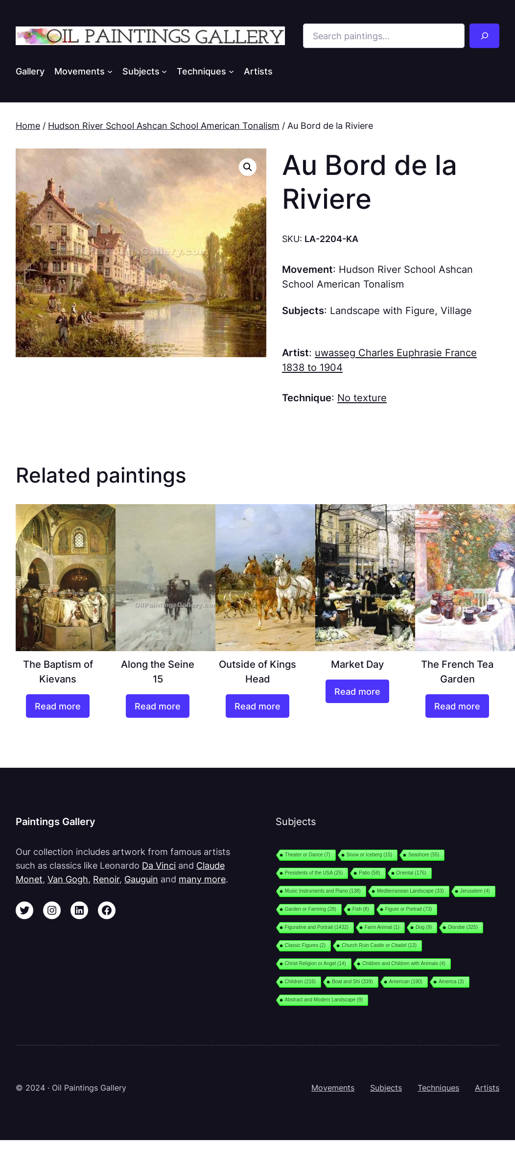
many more (202, 879)
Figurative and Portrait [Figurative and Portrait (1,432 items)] (317, 927)
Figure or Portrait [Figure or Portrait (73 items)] (408, 909)
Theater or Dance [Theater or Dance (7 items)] (307, 854)
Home (28, 125)
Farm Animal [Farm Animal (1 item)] (382, 927)
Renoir (106, 879)
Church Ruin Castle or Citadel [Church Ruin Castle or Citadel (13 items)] (379, 945)
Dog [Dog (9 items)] (424, 927)
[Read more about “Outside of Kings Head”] (258, 706)
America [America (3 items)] (451, 981)
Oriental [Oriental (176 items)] (411, 873)
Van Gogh (67, 879)
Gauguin (141, 879)
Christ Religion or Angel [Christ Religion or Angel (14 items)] (315, 963)
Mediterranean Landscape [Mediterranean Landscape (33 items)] (410, 891)
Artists (487, 1088)
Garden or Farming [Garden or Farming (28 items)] (310, 909)
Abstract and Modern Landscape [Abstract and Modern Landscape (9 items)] (324, 999)
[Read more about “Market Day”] (358, 691)
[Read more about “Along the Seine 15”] (158, 706)
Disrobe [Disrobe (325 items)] (463, 927)
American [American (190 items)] (405, 981)
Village (456, 310)
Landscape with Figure (382, 310)
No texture (362, 397)
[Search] (484, 36)
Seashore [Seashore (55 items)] (423, 854)
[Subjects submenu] (164, 71)
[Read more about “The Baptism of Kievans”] (58, 706)
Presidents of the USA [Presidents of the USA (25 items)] (314, 873)
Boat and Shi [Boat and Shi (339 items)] (352, 981)
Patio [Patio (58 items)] (369, 873)
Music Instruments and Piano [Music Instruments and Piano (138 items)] (323, 891)
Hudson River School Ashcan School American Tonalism (164, 125)
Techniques (438, 1088)
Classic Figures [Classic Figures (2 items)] (305, 945)
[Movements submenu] (110, 71)
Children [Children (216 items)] (300, 981)
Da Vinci (159, 865)
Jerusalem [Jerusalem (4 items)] (475, 891)
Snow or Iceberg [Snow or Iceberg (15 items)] (369, 854)
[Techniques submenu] (231, 71)
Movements (332, 1088)
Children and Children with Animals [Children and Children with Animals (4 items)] (403, 963)
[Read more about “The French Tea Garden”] (457, 706)
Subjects (386, 1088)
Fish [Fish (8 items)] (360, 909)
